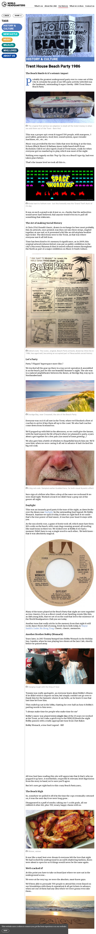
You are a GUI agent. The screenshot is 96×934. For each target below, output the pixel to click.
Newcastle (10, 34)
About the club (51, 6)
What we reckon (76, 6)
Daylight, (49, 512)
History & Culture (9, 27)
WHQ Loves (10, 50)
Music (7, 39)
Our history (63, 6)
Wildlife (8, 45)
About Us (9, 56)
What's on (38, 6)
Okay (5, 931)
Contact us (89, 6)
